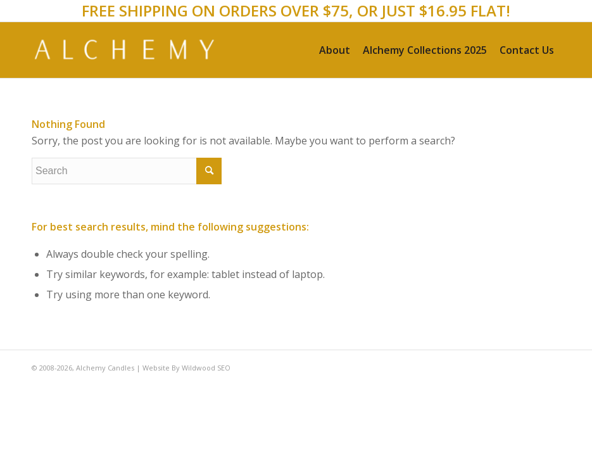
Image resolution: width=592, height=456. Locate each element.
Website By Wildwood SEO (186, 367)
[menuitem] (334, 50)
